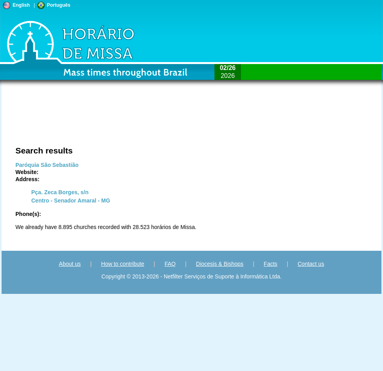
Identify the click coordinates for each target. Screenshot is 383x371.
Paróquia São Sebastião (47, 165)
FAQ (170, 264)
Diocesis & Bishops (219, 264)
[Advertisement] (99, 120)
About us (70, 264)
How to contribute (122, 264)
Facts (270, 264)
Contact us (311, 264)
